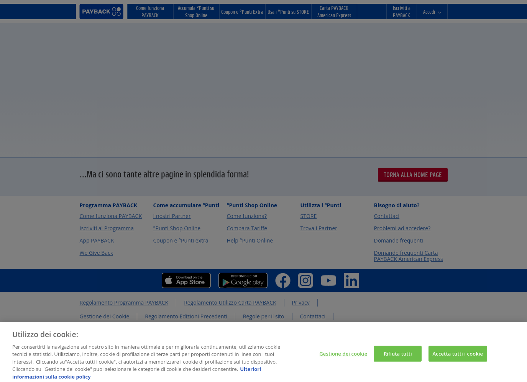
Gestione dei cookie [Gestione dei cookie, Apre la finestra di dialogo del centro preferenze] (343, 357)
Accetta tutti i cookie (458, 357)
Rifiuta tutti (398, 357)
